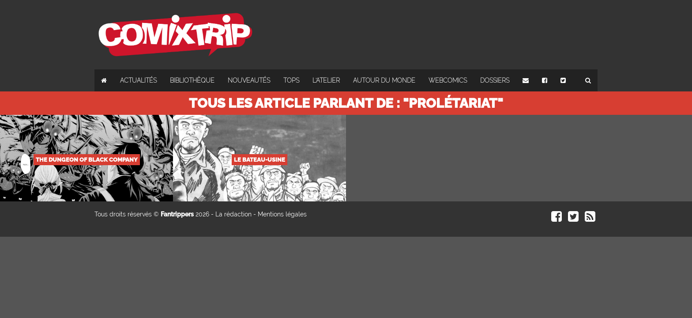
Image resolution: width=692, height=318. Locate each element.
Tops (291, 80)
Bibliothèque (192, 80)
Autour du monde (384, 80)
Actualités (138, 80)
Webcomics (448, 80)
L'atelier (326, 80)
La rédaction (233, 214)
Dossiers (494, 80)
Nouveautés (249, 80)
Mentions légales (282, 214)
